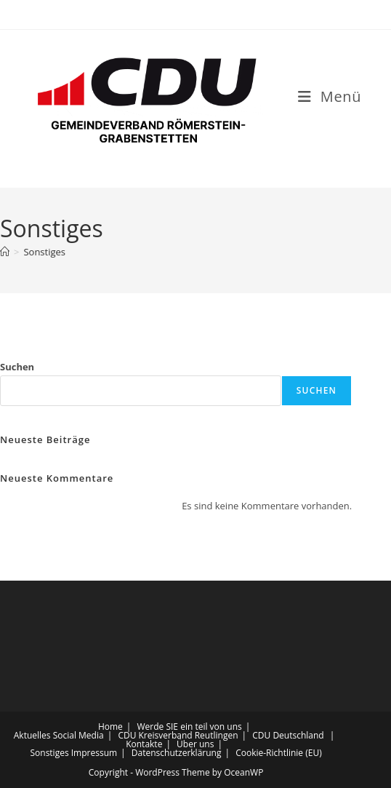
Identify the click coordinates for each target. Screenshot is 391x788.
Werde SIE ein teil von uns (189, 726)
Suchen (17, 366)
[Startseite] (4, 251)
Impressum (94, 753)
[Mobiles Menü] (329, 96)
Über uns (195, 744)
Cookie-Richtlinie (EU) (278, 753)
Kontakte (144, 744)
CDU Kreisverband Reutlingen (178, 735)
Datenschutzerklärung (177, 753)
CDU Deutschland (287, 735)
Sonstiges (44, 251)
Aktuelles (32, 735)
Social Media (78, 735)
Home (110, 726)
